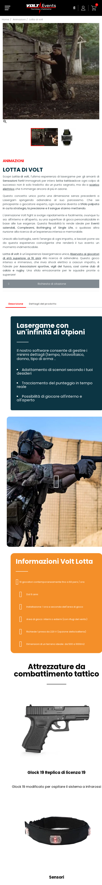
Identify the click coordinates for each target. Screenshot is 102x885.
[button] (56, 482)
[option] (51, 73)
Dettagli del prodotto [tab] (42, 304)
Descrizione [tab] (15, 304)
